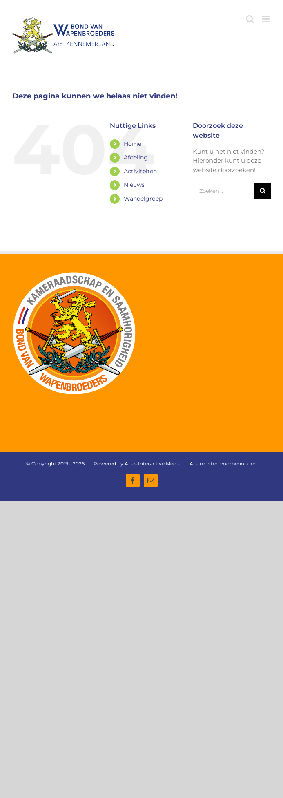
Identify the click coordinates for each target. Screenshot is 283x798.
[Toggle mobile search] (250, 19)
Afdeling (136, 157)
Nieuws (134, 184)
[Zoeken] (262, 191)
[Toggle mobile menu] (266, 19)
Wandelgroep (143, 198)
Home (132, 144)
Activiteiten (140, 171)
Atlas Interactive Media (152, 463)
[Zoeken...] (223, 191)
